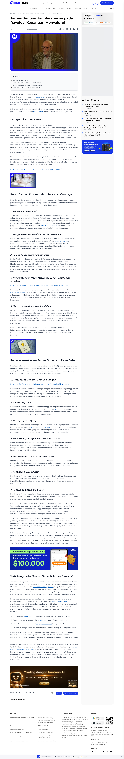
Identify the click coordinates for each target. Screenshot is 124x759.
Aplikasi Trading (47, 3)
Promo (77, 3)
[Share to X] (67, 29)
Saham (61, 8)
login (95, 3)
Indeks (54, 8)
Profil (19, 14)
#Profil (59, 693)
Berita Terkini (33, 8)
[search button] (112, 8)
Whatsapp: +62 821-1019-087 (99, 742)
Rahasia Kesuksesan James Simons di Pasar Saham (27, 85)
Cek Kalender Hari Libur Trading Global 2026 (98, 112)
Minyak (68, 8)
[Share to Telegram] (63, 29)
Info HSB (94, 8)
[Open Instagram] (77, 29)
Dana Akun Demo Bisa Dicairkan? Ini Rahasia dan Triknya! (97, 105)
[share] (96, 751)
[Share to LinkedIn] (74, 29)
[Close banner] (122, 757)
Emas (48, 8)
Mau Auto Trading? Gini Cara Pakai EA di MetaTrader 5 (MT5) (97, 134)
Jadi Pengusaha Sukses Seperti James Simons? (26, 87)
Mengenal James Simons (20, 80)
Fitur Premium (67, 3)
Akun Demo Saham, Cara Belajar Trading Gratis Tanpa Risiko (96, 127)
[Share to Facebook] (70, 29)
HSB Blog (13, 14)
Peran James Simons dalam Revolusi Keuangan (26, 82)
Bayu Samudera (32, 29)
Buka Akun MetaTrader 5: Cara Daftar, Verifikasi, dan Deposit (97, 119)
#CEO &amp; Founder (71, 693)
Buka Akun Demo (107, 3)
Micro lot (57, 3)
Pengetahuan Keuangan (81, 8)
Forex (41, 8)
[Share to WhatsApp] (60, 29)
